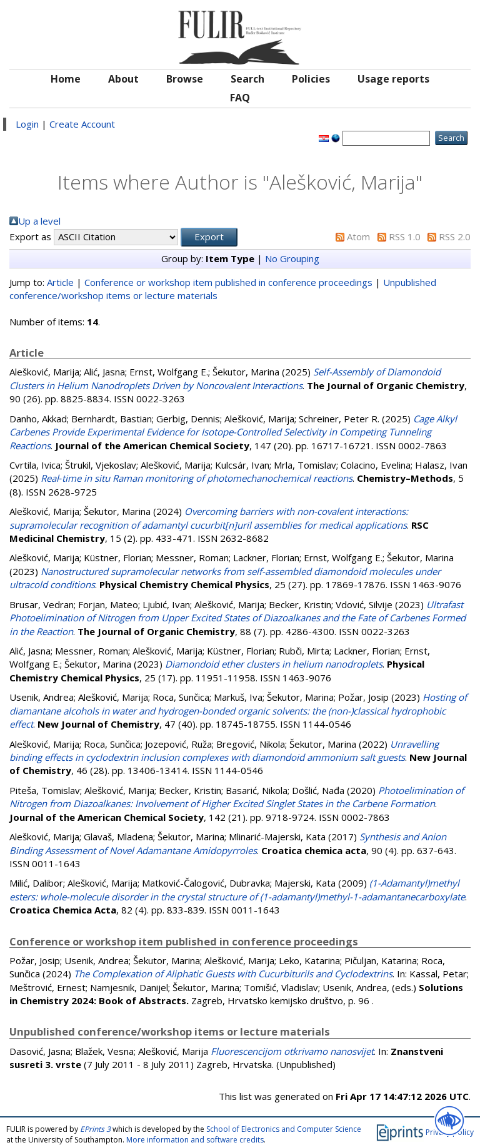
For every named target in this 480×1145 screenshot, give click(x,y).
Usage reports (393, 79)
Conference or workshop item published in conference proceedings (228, 282)
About (123, 79)
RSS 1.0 (405, 236)
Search (247, 79)
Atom (358, 236)
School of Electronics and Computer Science (283, 1129)
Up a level (39, 221)
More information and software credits (195, 1139)
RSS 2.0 (455, 236)
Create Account (82, 124)
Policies (311, 79)
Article (60, 282)
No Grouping (292, 258)
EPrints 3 (95, 1129)
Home (66, 79)
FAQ (240, 97)
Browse (184, 79)
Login (27, 124)
